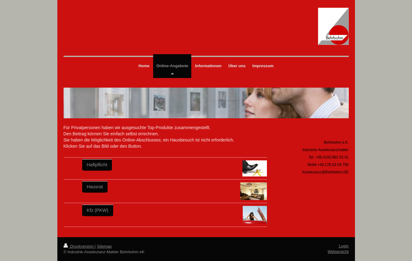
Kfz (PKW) (98, 210)
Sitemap (104, 246)
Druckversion (79, 246)
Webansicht (338, 251)
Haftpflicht (97, 164)
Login (344, 246)
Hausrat (95, 186)
